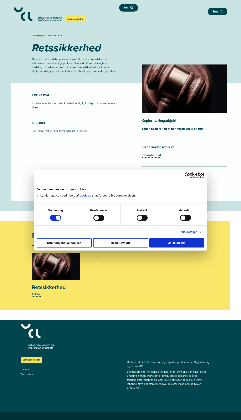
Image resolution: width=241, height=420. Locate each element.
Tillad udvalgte (120, 242)
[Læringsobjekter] (69, 336)
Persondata (27, 374)
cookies (86, 195)
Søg (128, 8)
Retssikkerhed (55, 35)
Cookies (25, 369)
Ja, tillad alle (176, 242)
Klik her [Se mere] (36, 294)
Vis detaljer (189, 231)
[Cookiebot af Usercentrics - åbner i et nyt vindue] (187, 175)
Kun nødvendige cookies (64, 242)
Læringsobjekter (39, 35)
